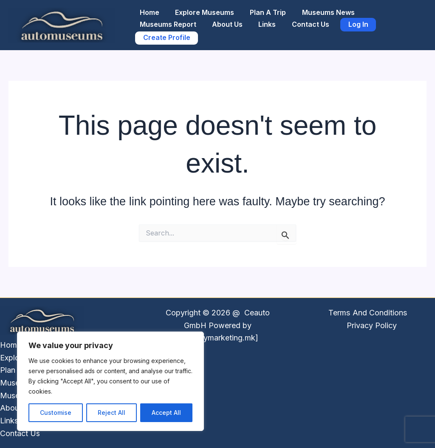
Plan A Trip (262, 7)
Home (148, 7)
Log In (348, 22)
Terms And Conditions (368, 312)
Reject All (111, 412)
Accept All (166, 412)
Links (261, 22)
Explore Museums (201, 7)
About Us (224, 22)
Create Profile (165, 40)
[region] (110, 381)
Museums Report (166, 22)
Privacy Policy (372, 325)
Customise (55, 412)
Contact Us (302, 22)
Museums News (320, 7)
